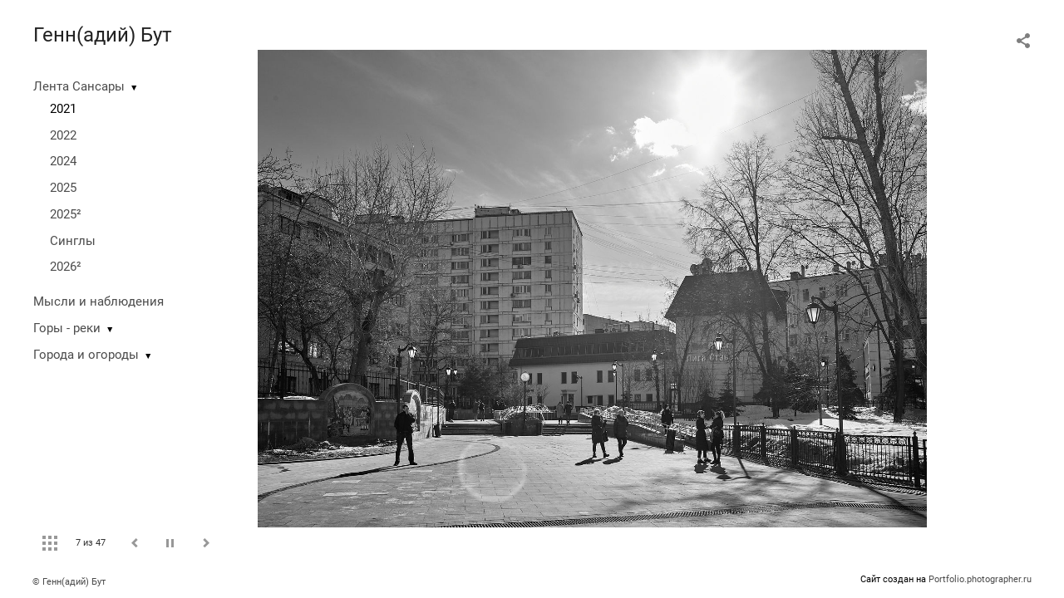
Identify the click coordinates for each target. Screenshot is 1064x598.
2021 (63, 108)
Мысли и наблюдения (98, 301)
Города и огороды (86, 354)
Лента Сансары (79, 86)
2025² (65, 214)
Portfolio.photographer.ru (980, 579)
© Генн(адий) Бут (69, 581)
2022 (63, 135)
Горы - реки (67, 328)
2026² (65, 266)
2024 (63, 161)
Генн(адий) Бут (102, 35)
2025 (63, 187)
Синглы (73, 240)
